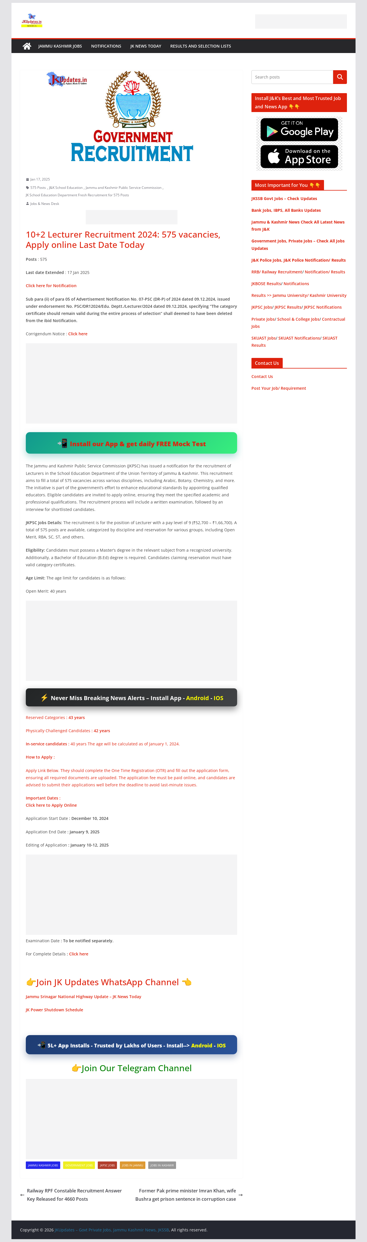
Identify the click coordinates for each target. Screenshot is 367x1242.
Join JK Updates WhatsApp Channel (107, 982)
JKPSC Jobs (107, 1165)
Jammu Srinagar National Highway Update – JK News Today (83, 996)
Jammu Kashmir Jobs (60, 46)
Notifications (106, 46)
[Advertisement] (301, 21)
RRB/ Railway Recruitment (276, 272)
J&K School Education (66, 187)
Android (197, 698)
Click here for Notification (51, 285)
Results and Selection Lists (200, 46)
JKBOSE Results (266, 283)
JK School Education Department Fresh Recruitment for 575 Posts (77, 195)
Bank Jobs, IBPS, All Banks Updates (286, 210)
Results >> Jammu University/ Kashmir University (299, 295)
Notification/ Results (325, 272)
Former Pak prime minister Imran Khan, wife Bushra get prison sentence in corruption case (189, 1195)
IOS (218, 698)
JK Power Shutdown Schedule (54, 1009)
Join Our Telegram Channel (137, 1068)
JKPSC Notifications (323, 307)
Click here (78, 954)
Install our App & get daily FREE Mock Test (138, 443)
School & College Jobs (298, 319)
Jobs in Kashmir (162, 1165)
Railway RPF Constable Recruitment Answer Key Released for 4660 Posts (71, 1195)
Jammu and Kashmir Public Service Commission (123, 187)
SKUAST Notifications (299, 338)
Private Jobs (263, 319)
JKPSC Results (288, 307)
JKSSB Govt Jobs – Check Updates (284, 198)
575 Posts (38, 187)
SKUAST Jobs (263, 338)
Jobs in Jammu (132, 1165)
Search (340, 77)
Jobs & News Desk (44, 203)
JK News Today (145, 46)
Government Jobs (79, 1165)
